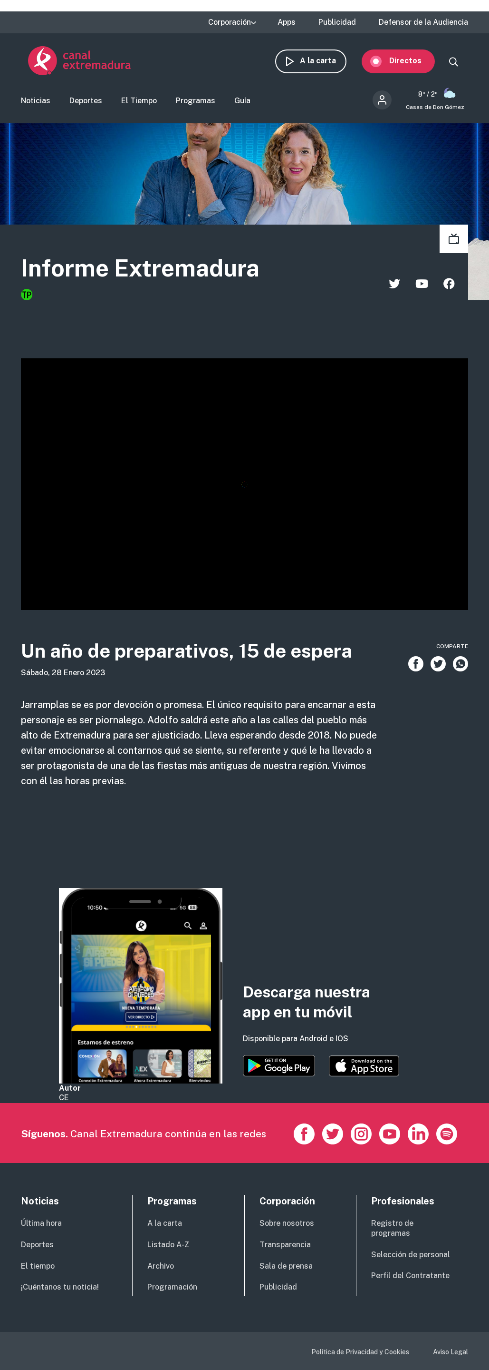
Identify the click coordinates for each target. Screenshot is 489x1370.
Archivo (160, 1266)
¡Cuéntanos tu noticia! (60, 1286)
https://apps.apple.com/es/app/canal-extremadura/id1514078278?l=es (364, 1065)
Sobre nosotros (286, 1223)
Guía (242, 101)
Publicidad (337, 22)
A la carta (325, 60)
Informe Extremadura (140, 269)
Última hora (41, 1223)
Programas (195, 101)
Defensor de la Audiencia (423, 22)
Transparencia (285, 1244)
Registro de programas (392, 1228)
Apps (287, 22)
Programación (172, 1286)
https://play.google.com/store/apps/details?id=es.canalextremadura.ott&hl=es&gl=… (279, 1065)
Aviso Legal (450, 1352)
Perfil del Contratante (410, 1275)
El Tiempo (139, 101)
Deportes (85, 101)
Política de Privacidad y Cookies (360, 1352)
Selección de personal (410, 1254)
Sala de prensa (286, 1266)
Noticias (35, 101)
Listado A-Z (168, 1244)
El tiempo (38, 1266)
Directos (412, 60)
